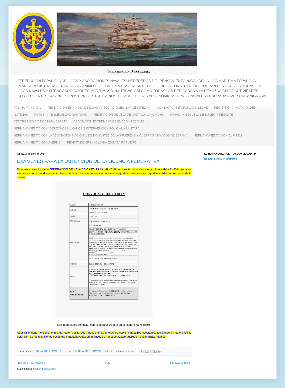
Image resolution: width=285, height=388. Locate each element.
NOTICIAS (21, 114)
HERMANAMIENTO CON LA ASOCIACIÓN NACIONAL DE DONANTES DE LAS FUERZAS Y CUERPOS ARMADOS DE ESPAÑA (100, 135)
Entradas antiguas (180, 362)
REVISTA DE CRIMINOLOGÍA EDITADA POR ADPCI (102, 142)
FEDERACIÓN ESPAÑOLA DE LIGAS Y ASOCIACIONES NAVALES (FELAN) (99, 107)
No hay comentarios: (125, 351)
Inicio (107, 362)
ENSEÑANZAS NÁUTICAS (69, 114)
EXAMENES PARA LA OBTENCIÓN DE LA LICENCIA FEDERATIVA (88, 161)
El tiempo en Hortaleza (224, 159)
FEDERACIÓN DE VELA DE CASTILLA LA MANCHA (128, 114)
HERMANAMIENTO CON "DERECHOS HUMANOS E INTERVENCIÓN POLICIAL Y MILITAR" (76, 128)
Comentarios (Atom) (44, 368)
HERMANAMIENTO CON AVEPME (37, 142)
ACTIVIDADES (246, 107)
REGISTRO (221, 107)
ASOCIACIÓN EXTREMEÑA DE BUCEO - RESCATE (109, 121)
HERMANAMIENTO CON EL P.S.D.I (218, 135)
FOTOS (39, 114)
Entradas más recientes (31, 362)
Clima (207, 159)
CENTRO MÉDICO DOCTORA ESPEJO (40, 121)
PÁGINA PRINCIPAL (27, 107)
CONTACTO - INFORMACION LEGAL (182, 107)
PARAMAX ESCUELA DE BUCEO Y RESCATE (201, 114)
